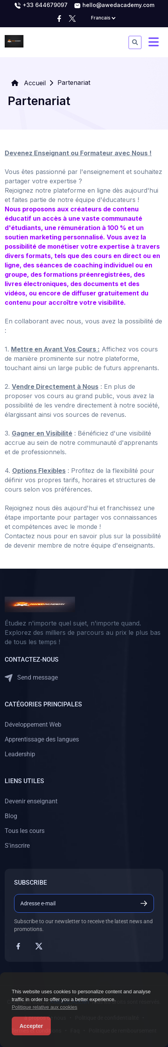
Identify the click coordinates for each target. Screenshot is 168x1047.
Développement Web (33, 724)
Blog (11, 816)
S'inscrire (17, 845)
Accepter (31, 1026)
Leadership (20, 754)
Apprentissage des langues (42, 739)
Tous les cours (25, 830)
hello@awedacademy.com (114, 5)
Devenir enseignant (31, 801)
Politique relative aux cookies (44, 1007)
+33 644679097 (41, 5)
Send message (31, 678)
